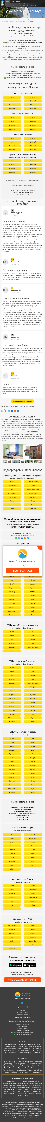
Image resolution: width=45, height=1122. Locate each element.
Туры (7, 1)
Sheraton (12, 893)
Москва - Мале (9, 1093)
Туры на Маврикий (24, 1048)
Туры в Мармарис (27, 1061)
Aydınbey (12, 861)
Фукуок (33, 607)
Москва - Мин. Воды (35, 1083)
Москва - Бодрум (21, 1085)
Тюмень (11, 509)
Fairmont (12, 949)
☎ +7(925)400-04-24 (29, 75)
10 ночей (33, 101)
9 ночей (11, 101)
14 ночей (33, 109)
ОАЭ (11, 580)
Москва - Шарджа (9, 1091)
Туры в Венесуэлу (23, 1050)
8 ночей (32, 97)
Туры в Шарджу (17, 1066)
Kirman (12, 846)
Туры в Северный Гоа (35, 1070)
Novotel (12, 901)
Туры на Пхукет (37, 1066)
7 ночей (11, 97)
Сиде (12, 639)
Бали (33, 615)
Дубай (12, 584)
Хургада (11, 647)
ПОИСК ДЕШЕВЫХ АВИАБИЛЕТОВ (22, 185)
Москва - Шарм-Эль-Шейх (34, 1087)
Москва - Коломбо (24, 1091)
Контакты (22, 1010)
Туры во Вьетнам (9, 1050)
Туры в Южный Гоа (10, 1072)
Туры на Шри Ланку (10, 1046)
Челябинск (33, 509)
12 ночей (33, 105)
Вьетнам (12, 603)
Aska (32, 861)
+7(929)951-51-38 (22, 194)
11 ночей (12, 105)
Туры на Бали (36, 1072)
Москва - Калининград (10, 1083)
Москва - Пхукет (9, 1089)
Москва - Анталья (9, 1085)
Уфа (12, 489)
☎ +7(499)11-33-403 (15, 75)
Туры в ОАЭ (37, 1052)
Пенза (12, 501)
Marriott (12, 941)
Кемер (33, 635)
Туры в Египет (37, 1044)
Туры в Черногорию (24, 1052)
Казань (33, 485)
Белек (12, 635)
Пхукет (33, 599)
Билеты (18, 1)
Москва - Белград (22, 1096)
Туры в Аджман (27, 1066)
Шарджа (11, 588)
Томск (33, 505)
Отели (12, 1)
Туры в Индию (36, 1050)
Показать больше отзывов (22, 401)
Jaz (12, 905)
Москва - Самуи (23, 1089)
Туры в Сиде (24, 1072)
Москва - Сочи (10, 1081)
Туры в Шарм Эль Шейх (33, 1064)
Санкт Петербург (33, 481)
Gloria (33, 850)
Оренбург (33, 497)
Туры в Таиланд (28, 1044)
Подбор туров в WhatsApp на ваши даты (22, 190)
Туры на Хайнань (8, 1070)
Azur (11, 909)
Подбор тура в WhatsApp (23, 1034)
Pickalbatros (33, 897)
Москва (12, 481)
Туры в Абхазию (8, 1044)
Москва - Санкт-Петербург (30, 1081)
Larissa (33, 842)
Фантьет (12, 607)
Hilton (33, 905)
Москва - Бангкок (19, 1087)
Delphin (33, 853)
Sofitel (33, 925)
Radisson (12, 897)
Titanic (12, 834)
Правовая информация (22, 1030)
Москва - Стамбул (35, 1093)
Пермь (33, 501)
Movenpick (33, 901)
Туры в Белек (17, 1061)
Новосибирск (12, 493)
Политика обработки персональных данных (22, 1032)
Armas (12, 865)
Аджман (32, 584)
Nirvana (12, 838)
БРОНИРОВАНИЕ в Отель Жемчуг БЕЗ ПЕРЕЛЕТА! (22, 180)
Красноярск (33, 493)
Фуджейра (33, 588)
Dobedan (12, 853)
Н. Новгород (12, 497)
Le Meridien (33, 941)
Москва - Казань (23, 1083)
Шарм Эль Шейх (33, 647)
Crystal (12, 857)
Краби (33, 595)
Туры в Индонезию (10, 1052)
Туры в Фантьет (36, 1068)
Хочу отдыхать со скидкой (22, 979)
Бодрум (33, 639)
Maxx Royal (33, 838)
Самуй (12, 595)
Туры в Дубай (7, 1066)
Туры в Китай (37, 1048)
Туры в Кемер (37, 1061)
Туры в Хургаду (20, 1064)
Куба (32, 611)
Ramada (11, 933)
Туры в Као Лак (22, 1068)
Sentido (33, 893)
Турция (12, 631)
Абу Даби (33, 580)
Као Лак (11, 599)
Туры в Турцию (18, 1044)
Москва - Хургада (8, 1087)
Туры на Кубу (22, 1046)
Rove (33, 929)
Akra (33, 865)
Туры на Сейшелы (10, 1048)
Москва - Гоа (37, 1091)
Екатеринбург (12, 485)
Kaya (32, 846)
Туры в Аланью (8, 1061)
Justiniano (12, 850)
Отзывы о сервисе (22, 1028)
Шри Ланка (11, 611)
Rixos (33, 834)
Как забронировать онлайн (22, 1024)
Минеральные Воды (32, 489)
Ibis (12, 945)
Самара (11, 505)
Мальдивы (11, 615)
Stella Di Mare (33, 889)
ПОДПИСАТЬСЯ (22, 570)
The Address (12, 925)
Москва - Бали (21, 1093)
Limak (12, 842)
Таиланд (12, 592)
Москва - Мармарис (35, 1085)
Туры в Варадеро (21, 1070)
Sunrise (12, 889)
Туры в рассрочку (22, 1026)
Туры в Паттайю (9, 1068)
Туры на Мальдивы (35, 1046)
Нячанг (33, 603)
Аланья (33, 631)
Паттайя (33, 592)
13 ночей (12, 109)
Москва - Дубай (36, 1089)
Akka (11, 869)
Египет (33, 643)
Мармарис (12, 643)
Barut (33, 857)
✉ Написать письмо (22, 1014)
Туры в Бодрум (8, 1064)
